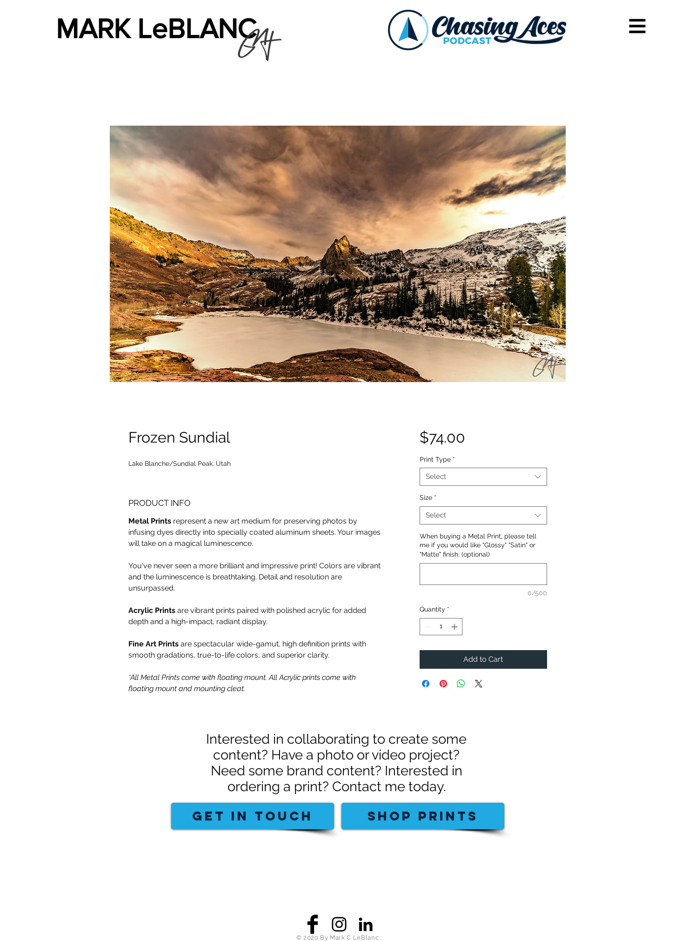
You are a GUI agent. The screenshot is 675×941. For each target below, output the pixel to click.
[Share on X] (478, 683)
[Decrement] (427, 626)
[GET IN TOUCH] (252, 816)
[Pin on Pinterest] (443, 683)
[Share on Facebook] (425, 683)
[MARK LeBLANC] (162, 28)
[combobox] (483, 477)
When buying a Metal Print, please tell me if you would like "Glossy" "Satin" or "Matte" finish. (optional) (478, 545)
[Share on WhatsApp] (461, 683)
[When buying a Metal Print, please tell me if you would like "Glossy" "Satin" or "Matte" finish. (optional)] (483, 574)
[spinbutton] (441, 626)
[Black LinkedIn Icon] (365, 924)
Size (428, 497)
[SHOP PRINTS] (422, 816)
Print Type (437, 459)
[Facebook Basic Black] (312, 924)
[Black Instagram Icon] (339, 924)
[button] (637, 26)
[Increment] (455, 626)
